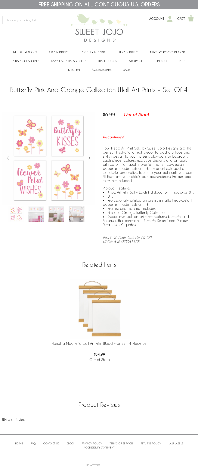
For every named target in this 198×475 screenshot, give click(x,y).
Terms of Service (121, 443)
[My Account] (170, 19)
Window (161, 61)
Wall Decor (107, 61)
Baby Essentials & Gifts (68, 61)
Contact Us (51, 443)
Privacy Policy (91, 443)
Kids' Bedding (128, 52)
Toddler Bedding (93, 52)
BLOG (70, 443)
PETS (182, 61)
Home (19, 443)
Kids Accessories (26, 61)
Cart (181, 18)
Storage (136, 61)
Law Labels (176, 443)
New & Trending (25, 52)
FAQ (33, 443)
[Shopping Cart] (190, 18)
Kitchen (74, 69)
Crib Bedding (58, 52)
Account (156, 18)
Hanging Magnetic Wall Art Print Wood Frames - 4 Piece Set (100, 343)
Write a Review (13, 419)
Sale (126, 69)
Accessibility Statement (99, 447)
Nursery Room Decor (167, 52)
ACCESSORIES (101, 69)
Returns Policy (150, 443)
